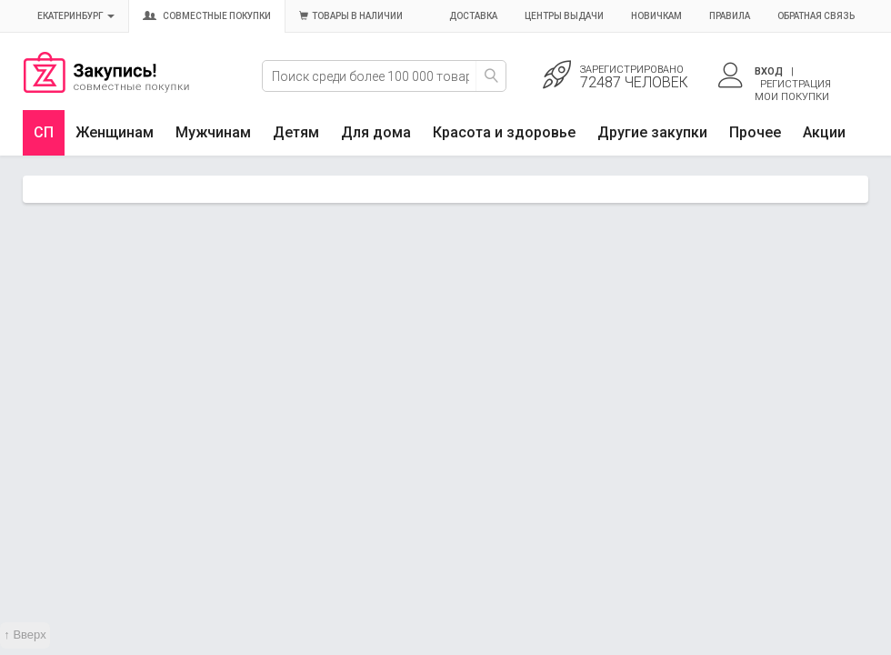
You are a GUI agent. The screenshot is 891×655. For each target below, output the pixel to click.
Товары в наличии (351, 16)
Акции (824, 132)
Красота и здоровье (504, 132)
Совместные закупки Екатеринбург (106, 88)
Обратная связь (816, 16)
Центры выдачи (564, 16)
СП (44, 132)
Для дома (376, 132)
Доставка (473, 16)
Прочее (755, 132)
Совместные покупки (207, 16)
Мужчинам (213, 132)
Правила (729, 16)
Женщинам (114, 132)
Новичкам (656, 16)
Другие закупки (652, 132)
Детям (296, 132)
